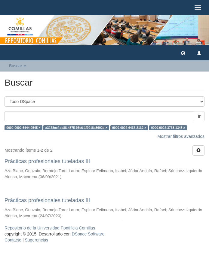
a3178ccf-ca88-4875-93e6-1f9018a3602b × (76, 127)
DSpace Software (88, 234)
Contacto (13, 240)
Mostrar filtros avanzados (181, 136)
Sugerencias (36, 240)
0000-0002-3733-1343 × (168, 127)
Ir (199, 116)
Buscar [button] (17, 65)
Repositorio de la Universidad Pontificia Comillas (50, 228)
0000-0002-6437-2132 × (129, 127)
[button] (183, 53)
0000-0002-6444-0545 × (23, 127)
